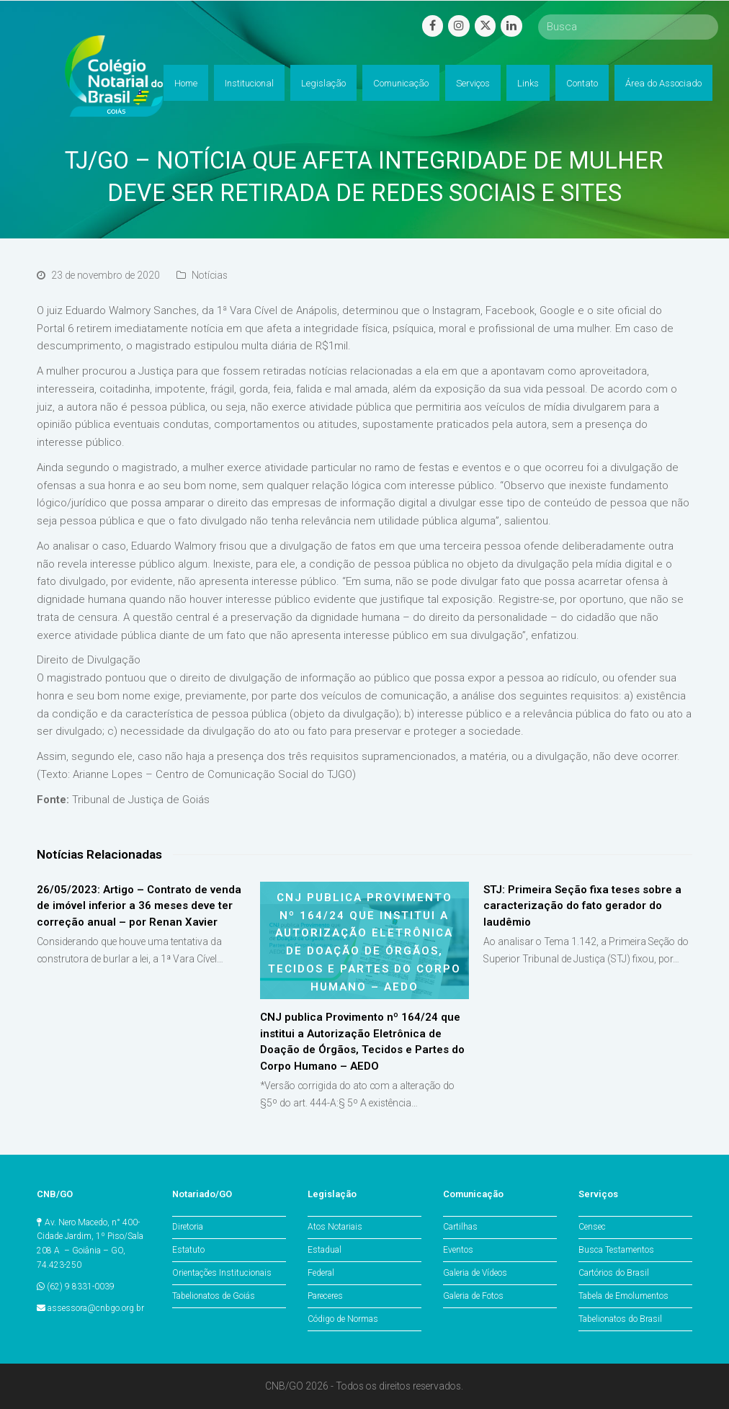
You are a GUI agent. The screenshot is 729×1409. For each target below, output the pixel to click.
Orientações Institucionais (222, 1273)
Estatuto (188, 1250)
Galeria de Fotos (473, 1296)
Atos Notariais (335, 1227)
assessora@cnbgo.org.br (96, 1308)
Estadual (324, 1250)
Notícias (210, 275)
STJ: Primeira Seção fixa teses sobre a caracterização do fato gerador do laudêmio (582, 906)
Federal (321, 1273)
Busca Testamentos (616, 1250)
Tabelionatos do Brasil (620, 1319)
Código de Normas (343, 1319)
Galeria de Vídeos (475, 1273)
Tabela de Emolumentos (623, 1296)
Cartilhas (460, 1227)
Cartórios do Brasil (613, 1273)
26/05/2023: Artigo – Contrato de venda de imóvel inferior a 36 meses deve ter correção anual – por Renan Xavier (139, 906)
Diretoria (187, 1227)
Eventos (458, 1250)
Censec (592, 1227)
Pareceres (325, 1296)
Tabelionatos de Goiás (213, 1296)
